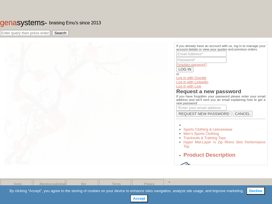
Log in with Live (188, 86)
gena (22, 22)
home (18, 184)
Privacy (149, 184)
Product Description (209, 155)
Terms (116, 184)
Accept (139, 198)
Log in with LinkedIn (192, 82)
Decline (255, 191)
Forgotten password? (191, 64)
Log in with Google (191, 78)
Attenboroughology (50, 184)
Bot (83, 184)
